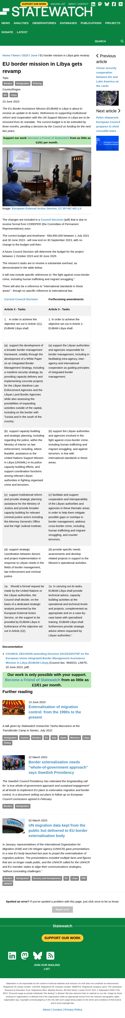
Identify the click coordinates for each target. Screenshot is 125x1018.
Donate (7, 32)
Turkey (7, 743)
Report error (62, 909)
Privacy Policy (73, 1009)
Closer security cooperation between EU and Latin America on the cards (107, 76)
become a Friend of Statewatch (48, 138)
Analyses (21, 23)
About (46, 1009)
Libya (14, 95)
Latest (22, 32)
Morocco (75, 737)
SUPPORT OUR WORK (62, 938)
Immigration (22, 83)
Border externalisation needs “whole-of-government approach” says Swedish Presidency (58, 767)
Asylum (25, 737)
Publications (91, 23)
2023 (25, 55)
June (34, 55)
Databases (68, 23)
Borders (8, 83)
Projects (112, 23)
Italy (54, 737)
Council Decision (52, 219)
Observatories (44, 23)
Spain (63, 737)
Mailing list (58, 4)
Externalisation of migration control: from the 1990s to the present (55, 712)
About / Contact (78, 4)
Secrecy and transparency (47, 878)
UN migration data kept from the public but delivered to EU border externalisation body (58, 830)
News (5, 23)
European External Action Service (34, 208)
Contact (57, 1009)
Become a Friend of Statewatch (32, 680)
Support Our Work (34, 4)
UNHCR (8, 883)
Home (6, 55)
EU (5, 95)
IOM (84, 878)
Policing (37, 83)
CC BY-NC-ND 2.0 (69, 208)
